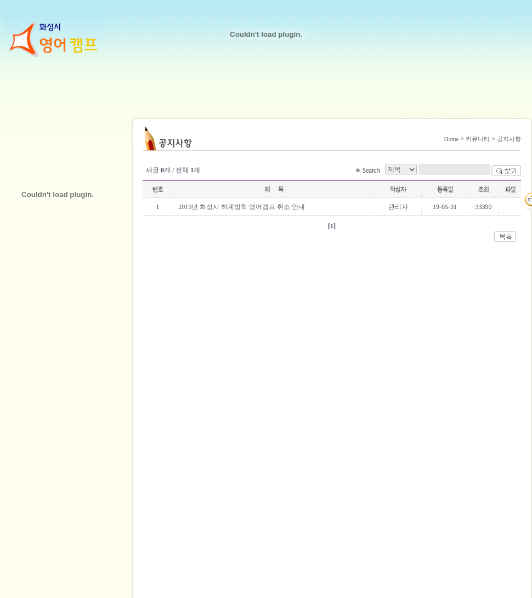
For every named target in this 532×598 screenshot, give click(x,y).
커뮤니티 (478, 139)
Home (451, 139)
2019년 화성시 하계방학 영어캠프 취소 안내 (241, 207)
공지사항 (509, 139)
